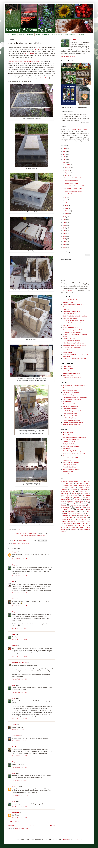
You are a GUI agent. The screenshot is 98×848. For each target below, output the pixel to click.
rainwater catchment (68, 521)
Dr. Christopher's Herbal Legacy (71, 439)
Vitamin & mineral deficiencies (71, 420)
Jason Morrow (65, 839)
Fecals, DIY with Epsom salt (70, 395)
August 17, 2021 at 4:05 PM (19, 656)
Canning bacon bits (68, 368)
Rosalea (14, 645)
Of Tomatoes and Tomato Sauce (73, 188)
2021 (64, 162)
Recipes (38, 34)
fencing (63, 505)
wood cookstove (25, 543)
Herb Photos (66, 448)
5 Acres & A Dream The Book (70, 481)
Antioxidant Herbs (68, 432)
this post (37, 49)
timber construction (77, 527)
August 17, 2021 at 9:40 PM (19, 718)
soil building (86, 523)
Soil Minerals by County (69, 418)
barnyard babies (84, 491)
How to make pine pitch (69, 455)
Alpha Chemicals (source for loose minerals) (75, 385)
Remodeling (30, 34)
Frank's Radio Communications (71, 311)
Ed (13, 582)
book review (86, 495)
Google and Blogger (66, 290)
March (67, 208)
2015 (64, 230)
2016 (64, 228)
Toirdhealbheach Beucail (19, 662)
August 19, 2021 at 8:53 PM (19, 780)
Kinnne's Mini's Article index (71, 404)
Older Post (52, 825)
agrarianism (84, 489)
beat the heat (75, 493)
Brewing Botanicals (68, 435)
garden (67, 509)
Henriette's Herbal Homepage (71, 446)
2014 (64, 233)
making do (87, 515)
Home (7, 34)
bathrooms (64, 493)
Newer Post (11, 825)
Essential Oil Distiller (69, 441)
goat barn (80, 509)
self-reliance (67, 523)
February (67, 211)
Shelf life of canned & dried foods (72, 377)
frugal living (86, 507)
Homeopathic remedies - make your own (74, 453)
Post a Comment (14, 821)
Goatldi (14, 599)
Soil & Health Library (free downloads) (73, 343)
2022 (64, 159)
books (67, 497)
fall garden (83, 503)
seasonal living (85, 521)
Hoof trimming (67, 401)
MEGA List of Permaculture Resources (73, 320)
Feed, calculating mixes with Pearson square (75, 397)
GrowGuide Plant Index (69, 313)
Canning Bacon (67, 366)
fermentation (73, 505)
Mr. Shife (14, 747)
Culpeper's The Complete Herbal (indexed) (74, 437)
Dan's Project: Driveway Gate (73, 194)
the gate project (29, 53)
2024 (64, 154)
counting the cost (79, 501)
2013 (64, 236)
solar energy (81, 525)
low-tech (80, 515)
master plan (68, 517)
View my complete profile (68, 56)
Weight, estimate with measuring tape (73, 422)
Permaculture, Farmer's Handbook (72, 332)
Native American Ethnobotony (71, 462)
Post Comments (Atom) (21, 828)
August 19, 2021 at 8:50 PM (19, 767)
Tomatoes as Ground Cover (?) (73, 178)
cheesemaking (65, 499)
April (66, 205)
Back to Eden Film (68, 302)
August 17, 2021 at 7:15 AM (19, 559)
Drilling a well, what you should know (73, 304)
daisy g (14, 552)
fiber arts (81, 505)
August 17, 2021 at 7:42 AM (19, 576)
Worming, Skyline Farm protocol (72, 424)
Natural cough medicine (69, 464)
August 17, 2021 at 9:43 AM (19, 593)
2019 (64, 220)
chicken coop (78, 499)
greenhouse (71, 511)
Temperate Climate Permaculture (72, 347)
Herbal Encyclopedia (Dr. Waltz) (72, 451)
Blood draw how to (68, 388)
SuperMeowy (74, 489)
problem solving (81, 519)
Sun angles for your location (70, 350)
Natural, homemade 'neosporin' (71, 469)
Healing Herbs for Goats (69, 444)
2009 (64, 247)
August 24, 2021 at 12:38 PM (20, 795)
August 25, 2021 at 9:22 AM (19, 806)
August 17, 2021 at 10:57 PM (20, 729)
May (66, 202)
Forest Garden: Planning (71, 180)
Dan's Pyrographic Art (70, 34)
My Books (81, 34)
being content (84, 493)
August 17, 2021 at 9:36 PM (19, 692)
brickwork (76, 497)
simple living (76, 523)
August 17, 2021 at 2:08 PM (19, 628)
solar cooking (69, 525)
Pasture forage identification (70, 327)
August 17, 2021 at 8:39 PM (19, 679)
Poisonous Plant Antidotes (70, 415)
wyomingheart (16, 735)
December (68, 164)
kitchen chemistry (80, 513)
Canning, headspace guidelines (71, 373)
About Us (14, 34)
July (66, 197)
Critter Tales (64, 485)
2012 (64, 239)
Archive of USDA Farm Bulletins (72, 300)
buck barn (85, 497)
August (67, 175)
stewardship (64, 527)
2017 (64, 225)
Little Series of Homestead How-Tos (80, 485)
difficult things (71, 503)
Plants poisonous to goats (70, 413)
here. (18, 529)
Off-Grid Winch (67, 325)
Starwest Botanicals (68, 474)
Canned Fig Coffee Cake (71, 183)
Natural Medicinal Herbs (69, 467)
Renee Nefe (15, 786)
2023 (64, 157)
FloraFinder (66, 309)
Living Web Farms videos (70, 318)
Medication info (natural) (70, 408)
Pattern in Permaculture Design (73, 191)
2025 (64, 151)
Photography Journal (57, 34)
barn (74, 491)
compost (69, 501)
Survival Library (67, 352)
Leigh (21, 535)
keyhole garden (67, 513)
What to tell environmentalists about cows (74, 358)
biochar (62, 495)
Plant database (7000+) (69, 338)
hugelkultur (87, 511)
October (67, 170)
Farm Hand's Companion (69, 307)
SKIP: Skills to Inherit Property (71, 340)
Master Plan (22, 34)
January (67, 213)
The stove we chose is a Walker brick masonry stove (23, 61)
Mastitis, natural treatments (70, 406)
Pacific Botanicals (68, 471)
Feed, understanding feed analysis (72, 399)
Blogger (79, 839)
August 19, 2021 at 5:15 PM (19, 756)
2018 (64, 222)
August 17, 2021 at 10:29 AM (20, 606)
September (68, 173)
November (68, 167)
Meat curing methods (68, 375)
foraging (77, 507)
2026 (64, 148)
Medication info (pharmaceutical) (72, 411)
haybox (80, 511)
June (66, 200)
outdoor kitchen (16, 543)
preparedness (65, 519)
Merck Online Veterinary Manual (72, 323)
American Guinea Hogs (82, 483)
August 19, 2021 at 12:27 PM (20, 741)
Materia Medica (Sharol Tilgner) (72, 458)
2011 (64, 241)
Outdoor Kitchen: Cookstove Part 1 (26, 533)
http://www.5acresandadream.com (35, 535)
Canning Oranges (67, 371)
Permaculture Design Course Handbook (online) (76, 330)
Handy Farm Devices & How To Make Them (75, 316)
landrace (74, 515)
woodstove (73, 529)
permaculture (81, 517)
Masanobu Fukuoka (70, 487)
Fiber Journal (45, 34)
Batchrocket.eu (44, 78)
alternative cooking (65, 491)
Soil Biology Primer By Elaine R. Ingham (74, 345)
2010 (64, 244)
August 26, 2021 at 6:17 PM (19, 817)
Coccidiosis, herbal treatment (71, 392)
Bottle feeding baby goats (70, 390)
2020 (64, 217)
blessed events (72, 495)
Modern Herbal (67, 460)
